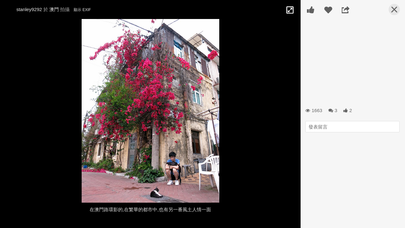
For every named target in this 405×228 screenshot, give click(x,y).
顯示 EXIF (82, 10)
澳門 (54, 9)
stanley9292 (29, 9)
